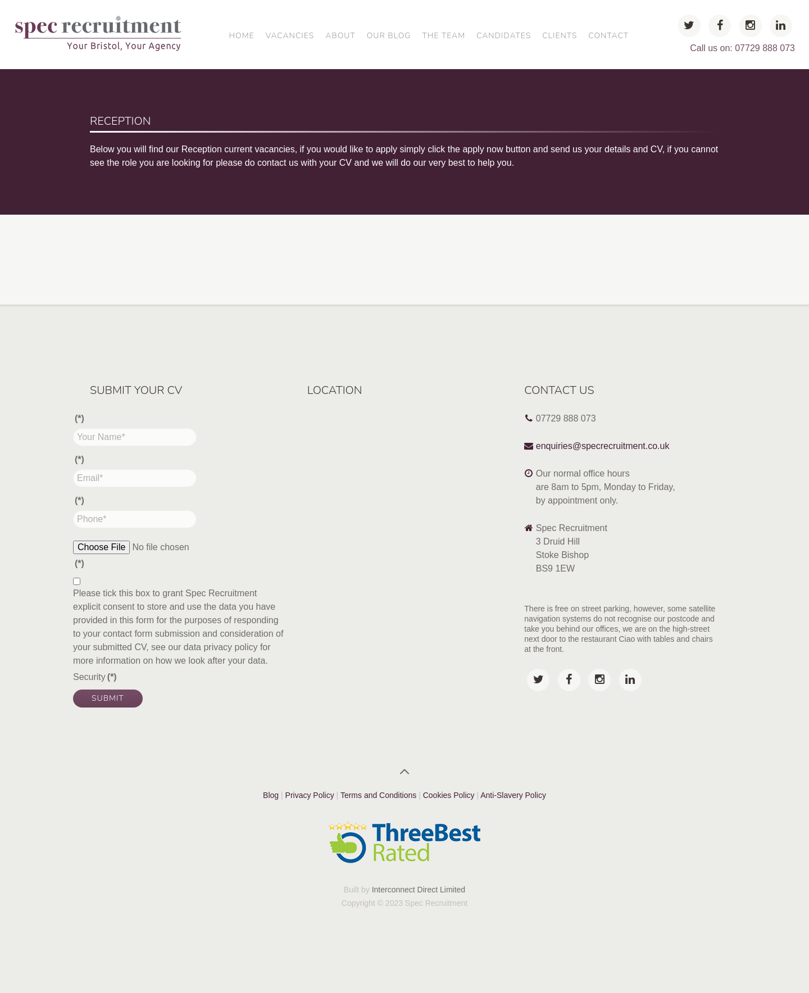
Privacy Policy (309, 795)
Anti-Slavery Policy (513, 795)
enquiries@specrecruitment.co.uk (603, 446)
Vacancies (290, 35)
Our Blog (389, 35)
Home (241, 35)
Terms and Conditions (378, 795)
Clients (559, 35)
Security (95, 677)
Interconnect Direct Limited (419, 889)
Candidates (503, 35)
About (340, 35)
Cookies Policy (450, 795)
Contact (608, 35)
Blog (271, 795)
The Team (443, 35)
